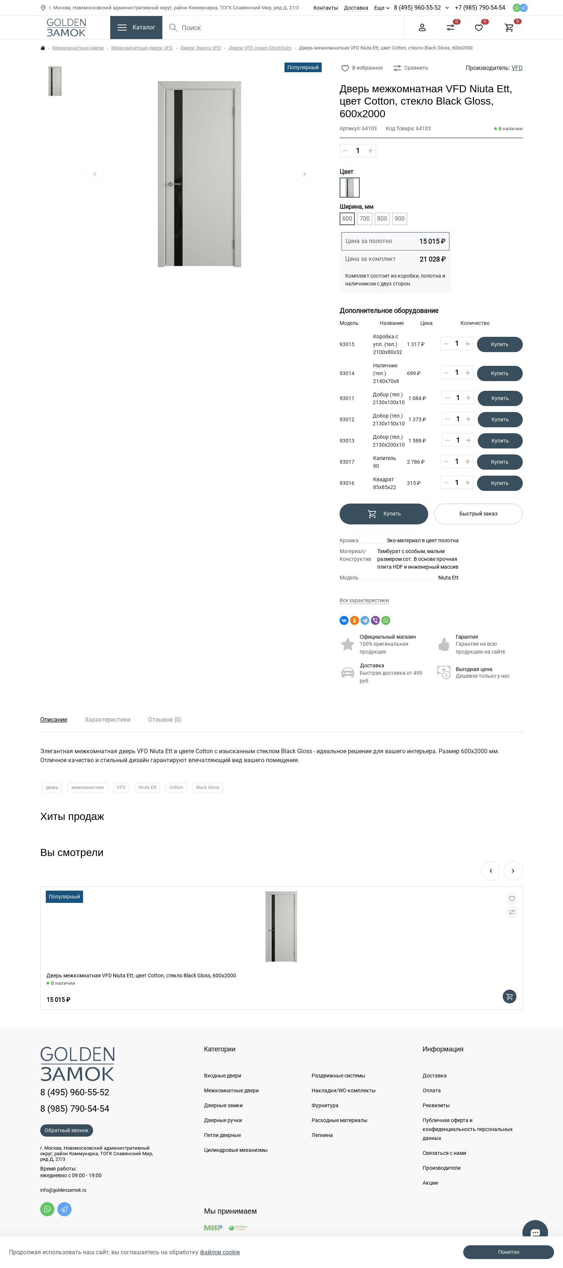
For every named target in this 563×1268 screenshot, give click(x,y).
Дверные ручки (223, 1120)
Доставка (356, 8)
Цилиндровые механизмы (236, 1150)
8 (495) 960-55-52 (417, 7)
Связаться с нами (444, 1153)
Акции (430, 1183)
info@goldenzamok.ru (63, 1190)
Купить (500, 344)
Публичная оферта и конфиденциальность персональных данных (468, 1129)
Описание (53, 719)
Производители (442, 1168)
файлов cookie (220, 1252)
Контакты (326, 8)
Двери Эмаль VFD (200, 48)
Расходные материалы (340, 1120)
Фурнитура (325, 1105)
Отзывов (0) (165, 719)
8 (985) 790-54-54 (74, 1108)
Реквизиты (436, 1105)
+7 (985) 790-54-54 (480, 7)
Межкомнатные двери (78, 48)
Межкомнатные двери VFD (142, 48)
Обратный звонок (67, 1130)
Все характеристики (364, 600)
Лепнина (322, 1135)
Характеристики (107, 719)
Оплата (432, 1090)
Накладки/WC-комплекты (344, 1090)
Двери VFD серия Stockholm (260, 48)
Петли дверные (222, 1135)
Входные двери (222, 1076)
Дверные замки (223, 1105)
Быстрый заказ (478, 514)
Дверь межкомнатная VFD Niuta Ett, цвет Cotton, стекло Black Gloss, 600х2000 (141, 975)
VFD (517, 67)
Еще (379, 8)
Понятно (508, 1252)
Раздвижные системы (338, 1076)
